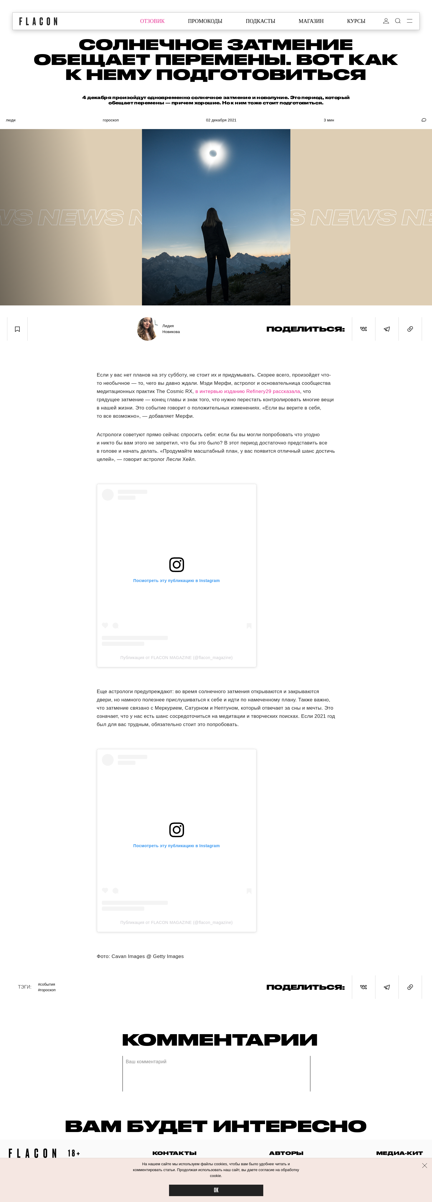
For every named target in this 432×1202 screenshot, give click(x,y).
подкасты (260, 21)
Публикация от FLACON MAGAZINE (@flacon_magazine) (176, 657)
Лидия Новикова (171, 329)
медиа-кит (399, 1153)
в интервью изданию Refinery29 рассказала (247, 391)
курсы (356, 21)
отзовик (152, 21)
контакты (175, 1153)
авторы (286, 1153)
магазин (311, 21)
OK (216, 1190)
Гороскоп (111, 120)
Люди (11, 120)
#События (46, 984)
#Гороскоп (47, 990)
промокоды (205, 21)
